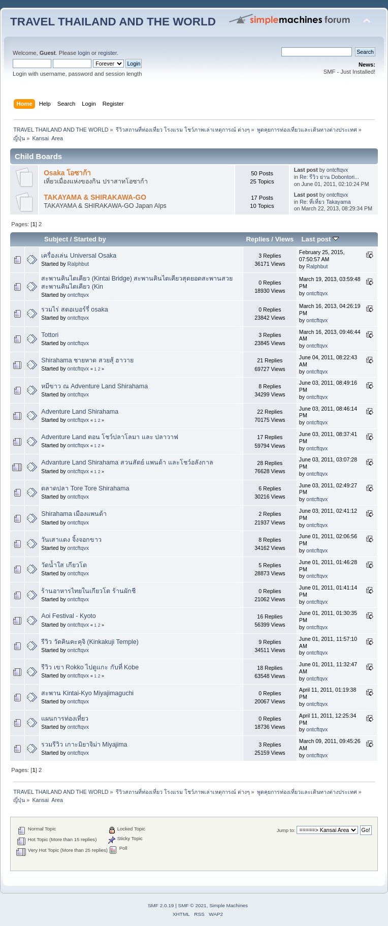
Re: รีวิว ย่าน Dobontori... (329, 177)
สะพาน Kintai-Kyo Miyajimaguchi (87, 693)
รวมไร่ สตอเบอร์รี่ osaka (74, 309)
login (84, 53)
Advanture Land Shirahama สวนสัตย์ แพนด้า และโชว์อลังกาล (127, 462)
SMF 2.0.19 (161, 905)
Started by (90, 239)
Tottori (49, 334)
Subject (56, 239)
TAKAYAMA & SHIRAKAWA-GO (95, 197)
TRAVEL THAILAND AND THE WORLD (113, 21)
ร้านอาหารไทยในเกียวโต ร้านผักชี (88, 591)
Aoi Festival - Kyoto (68, 616)
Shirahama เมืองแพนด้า (74, 513)
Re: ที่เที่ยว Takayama (325, 202)
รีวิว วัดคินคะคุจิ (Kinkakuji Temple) (90, 641)
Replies (257, 239)
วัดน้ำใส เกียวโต (63, 565)
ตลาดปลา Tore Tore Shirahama (85, 488)
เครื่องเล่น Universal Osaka (78, 255)
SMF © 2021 (192, 905)
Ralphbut (78, 264)
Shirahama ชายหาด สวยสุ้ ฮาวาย (87, 360)
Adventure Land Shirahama (79, 411)
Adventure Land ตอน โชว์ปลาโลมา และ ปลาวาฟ (109, 437)
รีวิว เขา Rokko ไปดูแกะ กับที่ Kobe (90, 667)
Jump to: (286, 830)
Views (284, 239)
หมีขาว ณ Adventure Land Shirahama (94, 386)
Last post (320, 239)
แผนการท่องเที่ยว (64, 718)
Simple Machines (228, 905)
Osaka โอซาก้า (67, 173)
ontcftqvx (337, 170)
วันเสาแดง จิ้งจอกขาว (71, 539)
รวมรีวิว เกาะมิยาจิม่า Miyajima (84, 744)
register (107, 53)
